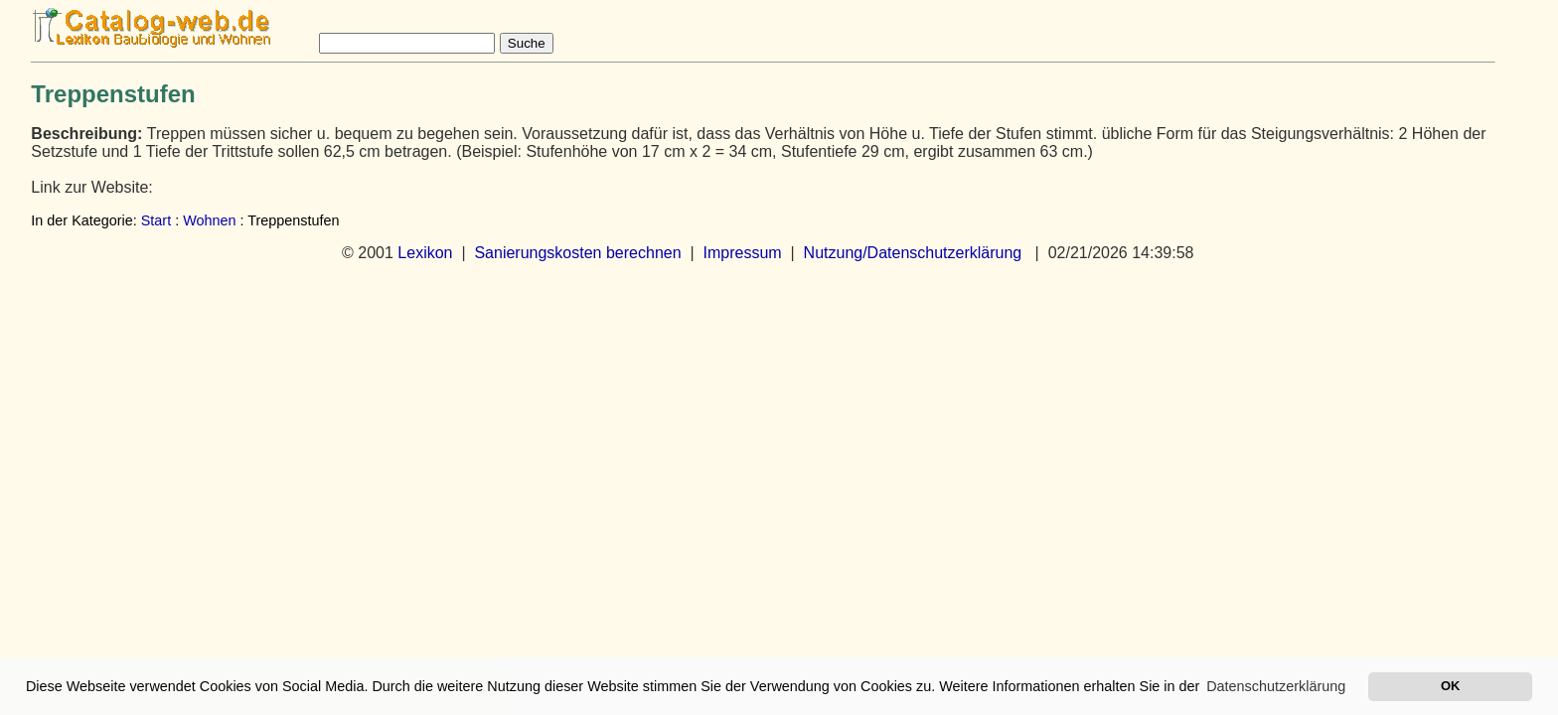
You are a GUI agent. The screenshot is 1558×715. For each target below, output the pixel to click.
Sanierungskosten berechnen (577, 252)
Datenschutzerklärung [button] (1275, 686)
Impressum (742, 252)
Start (156, 220)
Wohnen (209, 220)
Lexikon (424, 252)
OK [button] (1450, 685)
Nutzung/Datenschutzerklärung (913, 252)
